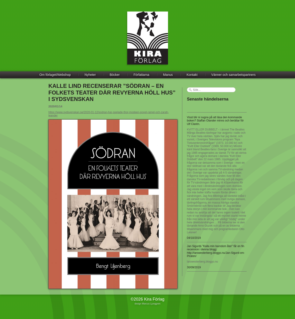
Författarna (141, 75)
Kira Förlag (148, 41)
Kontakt (191, 75)
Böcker (115, 75)
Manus (168, 75)
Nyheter (90, 75)
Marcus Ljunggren (151, 303)
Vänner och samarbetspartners (233, 75)
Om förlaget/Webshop (55, 75)
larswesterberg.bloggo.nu (202, 261)
